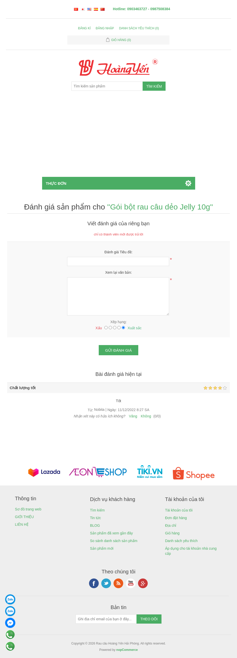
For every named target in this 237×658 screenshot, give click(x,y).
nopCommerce (127, 650)
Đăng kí (84, 28)
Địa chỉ (171, 525)
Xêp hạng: (118, 322)
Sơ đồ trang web (28, 509)
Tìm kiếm (97, 510)
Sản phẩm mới (102, 548)
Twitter (106, 583)
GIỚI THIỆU (24, 517)
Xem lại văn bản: (118, 272)
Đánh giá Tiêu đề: (119, 252)
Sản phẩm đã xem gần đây (111, 533)
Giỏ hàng (172, 533)
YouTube (130, 583)
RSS (118, 583)
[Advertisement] (118, 138)
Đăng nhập (105, 28)
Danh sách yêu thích (181, 541)
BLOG (95, 525)
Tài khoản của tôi (179, 510)
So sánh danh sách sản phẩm (114, 541)
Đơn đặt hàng (176, 518)
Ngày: (112, 410)
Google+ (143, 583)
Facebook (94, 583)
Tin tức (95, 518)
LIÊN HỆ (22, 524)
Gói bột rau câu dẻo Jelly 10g (160, 207)
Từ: (90, 410)
